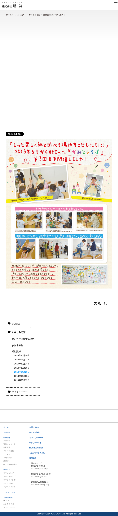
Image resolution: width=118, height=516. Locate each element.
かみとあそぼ (34, 15)
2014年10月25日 (21, 368)
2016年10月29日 (21, 355)
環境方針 (6, 461)
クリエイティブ (9, 476)
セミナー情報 (34, 432)
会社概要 (6, 447)
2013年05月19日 (21, 380)
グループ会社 (8, 451)
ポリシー (6, 432)
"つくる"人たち (9, 492)
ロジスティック (9, 487)
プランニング (8, 473)
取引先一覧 (7, 458)
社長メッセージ (9, 444)
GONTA (16, 323)
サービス (6, 470)
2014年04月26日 (21, 372)
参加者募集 (17, 345)
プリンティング (9, 480)
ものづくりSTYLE (36, 438)
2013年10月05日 (21, 376)
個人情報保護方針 (10, 464)
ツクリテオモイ (35, 443)
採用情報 (32, 458)
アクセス (6, 454)
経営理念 (6, 440)
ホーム (9, 15)
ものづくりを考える (37, 453)
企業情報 (6, 438)
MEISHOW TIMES (36, 448)
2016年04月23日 (21, 359)
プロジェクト (20, 15)
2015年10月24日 (21, 364)
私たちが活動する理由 (23, 339)
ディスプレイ (8, 483)
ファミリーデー (20, 392)
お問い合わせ (34, 427)
